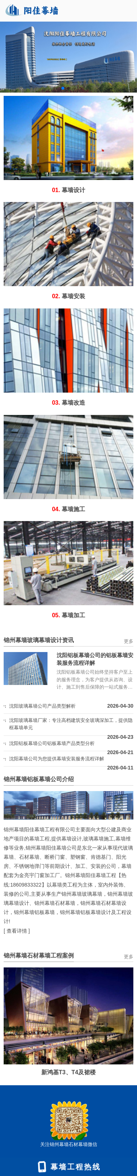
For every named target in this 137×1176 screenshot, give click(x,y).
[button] (62, 88)
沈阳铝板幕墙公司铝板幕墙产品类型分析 (52, 743)
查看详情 (17, 931)
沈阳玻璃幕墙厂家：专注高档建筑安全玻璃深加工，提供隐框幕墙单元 (71, 724)
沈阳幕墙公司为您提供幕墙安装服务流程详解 (56, 758)
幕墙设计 (68, 190)
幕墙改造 (68, 403)
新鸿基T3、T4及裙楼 (68, 1072)
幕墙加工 (68, 615)
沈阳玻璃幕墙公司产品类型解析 (42, 706)
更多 (128, 641)
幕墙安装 (68, 296)
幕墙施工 (68, 509)
